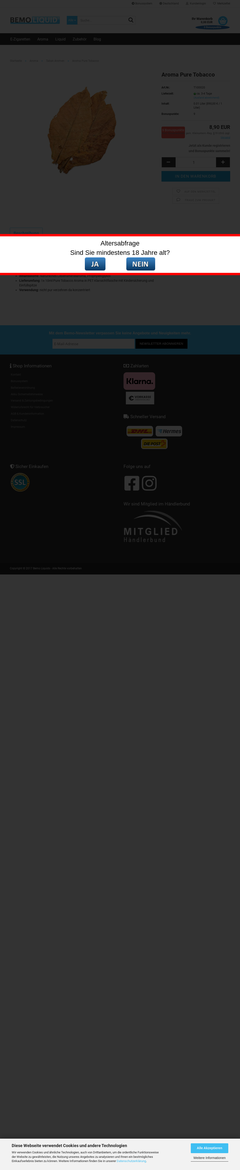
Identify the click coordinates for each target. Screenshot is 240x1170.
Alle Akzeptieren (209, 1148)
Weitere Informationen (209, 1158)
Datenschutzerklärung (131, 1161)
